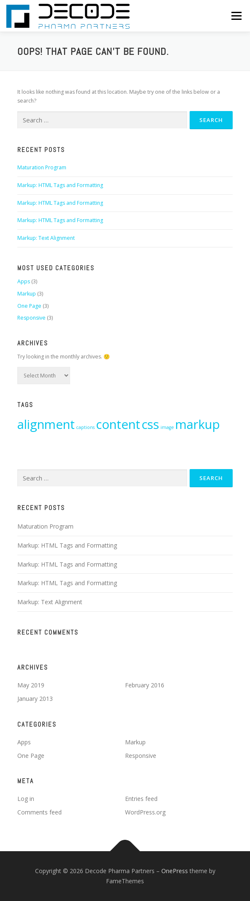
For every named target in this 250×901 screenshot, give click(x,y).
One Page (29, 305)
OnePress (174, 871)
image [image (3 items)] (167, 427)
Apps (23, 281)
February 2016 (144, 685)
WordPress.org (145, 812)
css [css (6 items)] (150, 424)
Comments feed (39, 812)
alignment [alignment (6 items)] (46, 424)
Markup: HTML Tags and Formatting (60, 185)
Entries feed (141, 799)
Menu (236, 15)
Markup (26, 293)
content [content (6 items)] (118, 424)
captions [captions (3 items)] (85, 427)
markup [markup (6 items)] (197, 424)
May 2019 (30, 685)
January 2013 (35, 699)
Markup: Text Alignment (46, 238)
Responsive (31, 317)
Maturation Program (41, 167)
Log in (25, 799)
